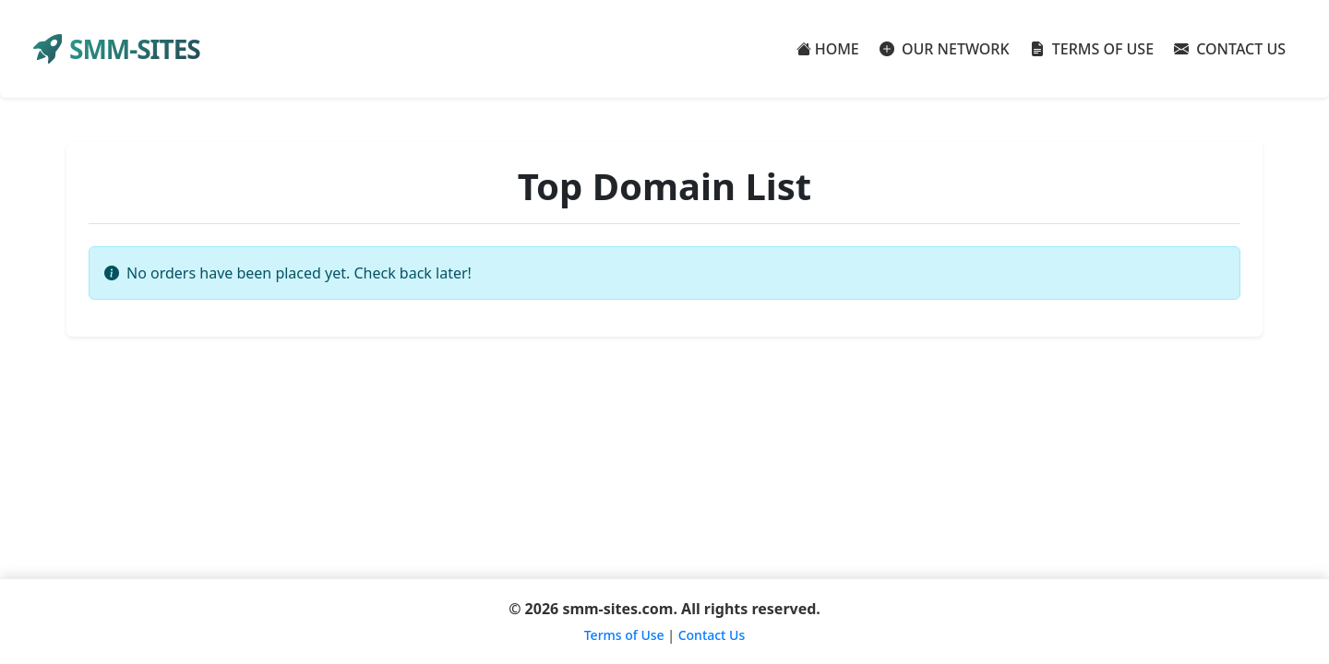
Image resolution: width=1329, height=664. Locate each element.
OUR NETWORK (945, 49)
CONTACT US (1230, 49)
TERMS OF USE (1092, 49)
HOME (827, 49)
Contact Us (712, 635)
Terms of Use (624, 635)
